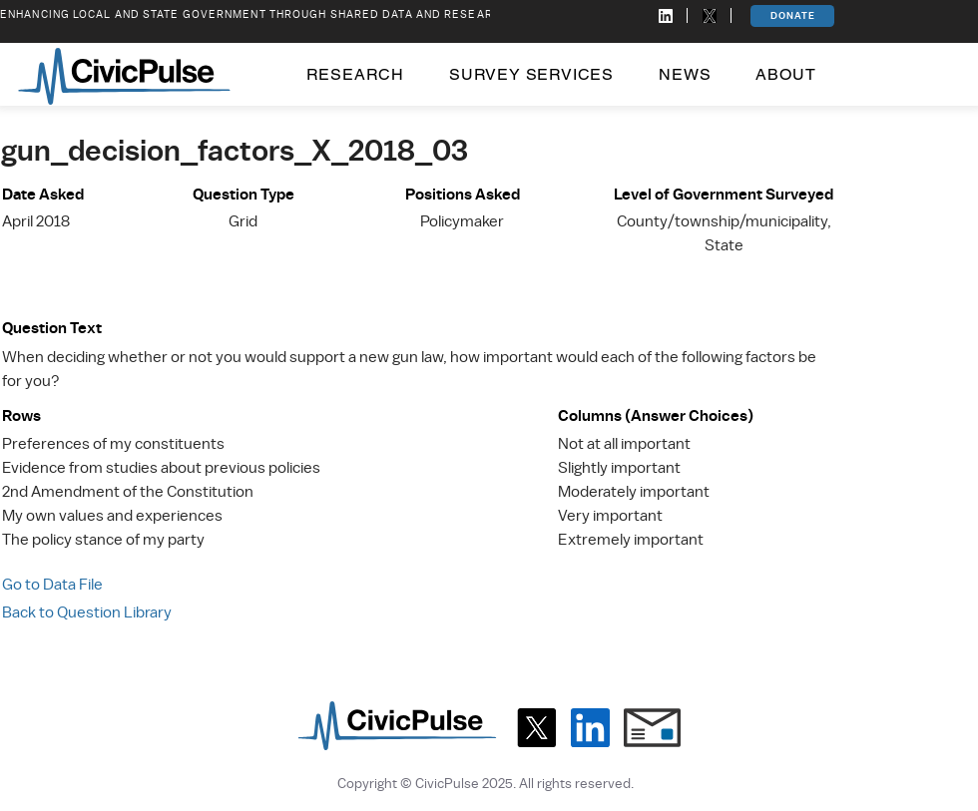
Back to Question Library (87, 612)
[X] (536, 727)
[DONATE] (792, 16)
